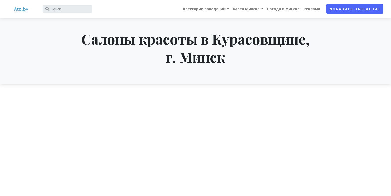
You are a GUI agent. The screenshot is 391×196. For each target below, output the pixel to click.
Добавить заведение (354, 9)
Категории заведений (204, 8)
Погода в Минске (283, 8)
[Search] (67, 9)
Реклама (312, 8)
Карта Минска (246, 8)
